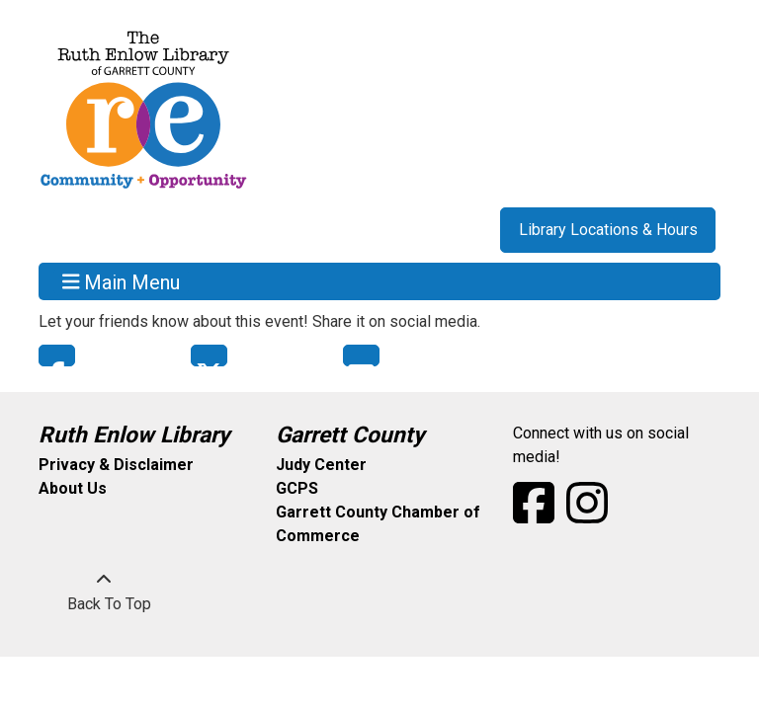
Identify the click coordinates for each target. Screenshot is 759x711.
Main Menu (121, 281)
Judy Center (321, 464)
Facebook (57, 355)
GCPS (297, 488)
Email (361, 355)
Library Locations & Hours (608, 229)
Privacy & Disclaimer (116, 464)
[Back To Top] (104, 592)
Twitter (209, 355)
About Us (73, 488)
